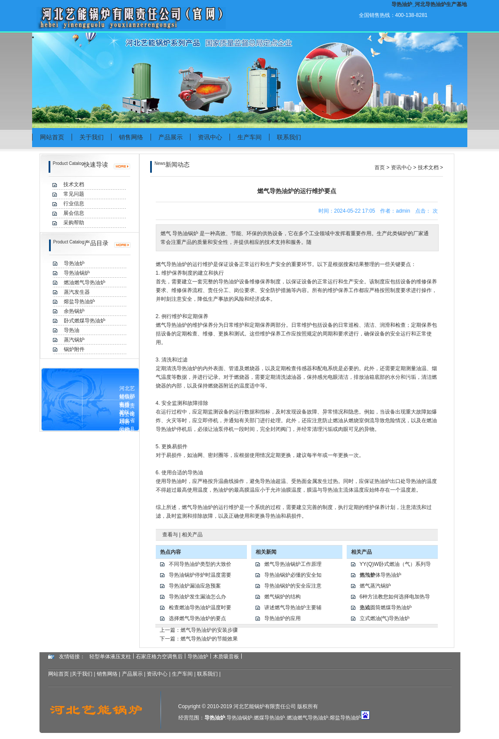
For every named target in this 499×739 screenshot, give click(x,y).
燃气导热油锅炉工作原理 (293, 564)
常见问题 (73, 194)
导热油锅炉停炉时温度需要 (200, 575)
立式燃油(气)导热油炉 (385, 618)
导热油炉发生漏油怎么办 (197, 597)
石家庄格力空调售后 (159, 657)
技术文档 (73, 184)
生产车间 (249, 137)
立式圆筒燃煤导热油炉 (386, 607)
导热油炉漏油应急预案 (195, 586)
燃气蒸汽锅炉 (375, 586)
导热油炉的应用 (282, 618)
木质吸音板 (226, 657)
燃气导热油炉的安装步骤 (209, 630)
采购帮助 (73, 223)
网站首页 (52, 137)
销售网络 (131, 137)
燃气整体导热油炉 (380, 575)
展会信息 (73, 213)
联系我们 (289, 137)
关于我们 (91, 137)
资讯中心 (210, 137)
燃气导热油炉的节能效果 (209, 639)
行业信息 (73, 203)
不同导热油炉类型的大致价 (200, 564)
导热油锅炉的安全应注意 (293, 586)
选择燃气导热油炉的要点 (197, 618)
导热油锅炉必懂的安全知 (293, 575)
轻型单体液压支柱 (110, 657)
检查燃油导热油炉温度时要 (200, 607)
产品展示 (170, 137)
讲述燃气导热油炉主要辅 (293, 607)
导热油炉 (176, 264)
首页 (379, 167)
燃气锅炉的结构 (282, 597)
